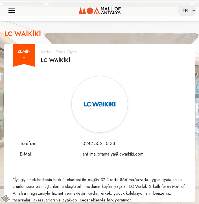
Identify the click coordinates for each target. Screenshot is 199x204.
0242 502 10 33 (98, 143)
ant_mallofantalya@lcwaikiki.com (112, 154)
